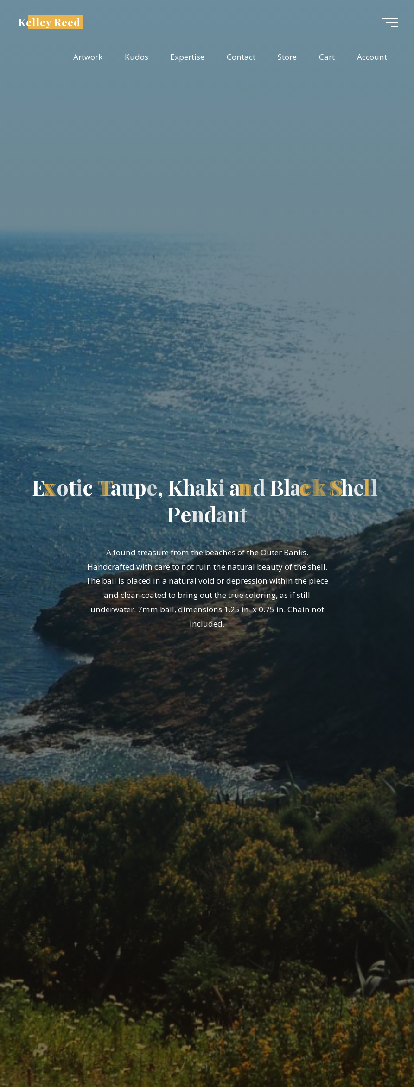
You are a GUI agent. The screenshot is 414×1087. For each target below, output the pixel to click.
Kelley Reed (50, 22)
